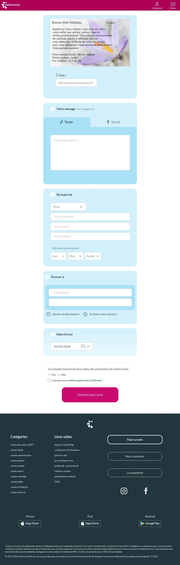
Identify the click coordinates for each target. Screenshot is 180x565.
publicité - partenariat (66, 465)
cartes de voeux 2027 (22, 444)
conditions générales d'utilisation (84, 380)
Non (63, 374)
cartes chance (17, 492)
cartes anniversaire (20, 455)
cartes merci (17, 471)
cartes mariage (18, 476)
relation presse (62, 471)
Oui (53, 374)
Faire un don (135, 439)
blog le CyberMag (64, 444)
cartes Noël (16, 450)
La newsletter (135, 472)
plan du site (60, 455)
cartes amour (17, 460)
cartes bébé (16, 481)
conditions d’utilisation (67, 450)
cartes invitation (19, 487)
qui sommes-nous (63, 460)
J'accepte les (77, 380)
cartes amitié (17, 465)
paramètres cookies (65, 476)
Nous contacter (135, 456)
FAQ (57, 481)
